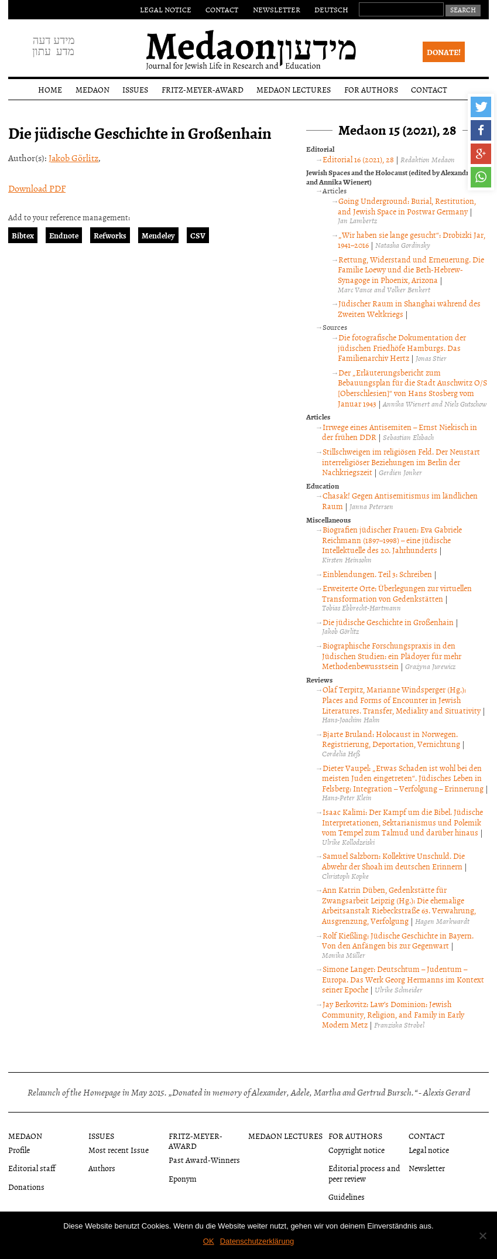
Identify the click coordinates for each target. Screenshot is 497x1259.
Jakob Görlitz (73, 158)
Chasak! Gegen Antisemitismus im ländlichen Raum (400, 500)
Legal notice (165, 9)
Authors (101, 1168)
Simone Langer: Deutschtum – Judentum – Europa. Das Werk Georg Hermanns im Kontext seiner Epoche (403, 979)
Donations (26, 1186)
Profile (19, 1150)
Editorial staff (32, 1168)
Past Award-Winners (204, 1160)
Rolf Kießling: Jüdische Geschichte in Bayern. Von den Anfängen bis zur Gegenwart (398, 940)
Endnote (63, 235)
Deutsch (331, 9)
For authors (371, 89)
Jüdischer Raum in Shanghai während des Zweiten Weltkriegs (409, 308)
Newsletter (276, 9)
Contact (221, 9)
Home (50, 89)
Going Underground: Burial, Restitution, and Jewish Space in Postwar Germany (407, 206)
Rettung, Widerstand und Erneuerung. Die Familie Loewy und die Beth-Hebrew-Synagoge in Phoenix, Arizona (411, 269)
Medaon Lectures (293, 89)
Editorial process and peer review (364, 1173)
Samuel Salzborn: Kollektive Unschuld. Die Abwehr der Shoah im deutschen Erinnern (393, 860)
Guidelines (346, 1196)
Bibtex (23, 235)
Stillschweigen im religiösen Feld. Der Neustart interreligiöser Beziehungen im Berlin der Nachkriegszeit (401, 461)
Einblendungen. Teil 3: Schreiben (377, 574)
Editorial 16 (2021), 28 (358, 159)
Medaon (92, 89)
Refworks (110, 235)
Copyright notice (356, 1150)
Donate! (444, 52)
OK (208, 1241)
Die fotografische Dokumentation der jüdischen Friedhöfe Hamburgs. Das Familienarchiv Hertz (402, 347)
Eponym (183, 1178)
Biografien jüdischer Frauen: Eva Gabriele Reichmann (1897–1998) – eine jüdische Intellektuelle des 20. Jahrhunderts (392, 539)
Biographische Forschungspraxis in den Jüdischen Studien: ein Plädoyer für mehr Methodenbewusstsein (391, 655)
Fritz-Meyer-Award (203, 89)
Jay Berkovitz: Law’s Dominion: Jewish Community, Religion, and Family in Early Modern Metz (393, 1014)
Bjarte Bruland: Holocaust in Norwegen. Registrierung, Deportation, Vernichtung (391, 739)
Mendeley (158, 235)
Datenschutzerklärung (257, 1241)
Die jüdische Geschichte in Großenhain (388, 622)
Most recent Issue (118, 1150)
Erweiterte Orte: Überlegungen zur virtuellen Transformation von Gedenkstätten (397, 593)
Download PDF (37, 188)
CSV (197, 235)
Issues (135, 89)
